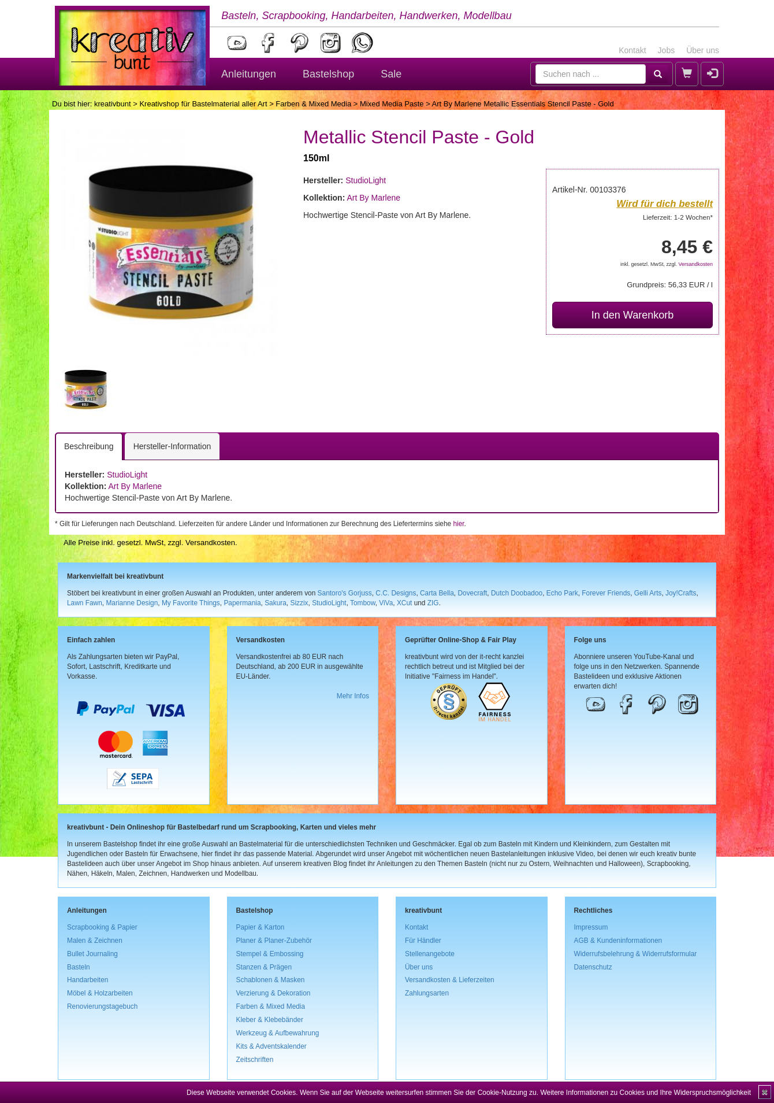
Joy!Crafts (681, 593)
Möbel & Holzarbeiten (100, 993)
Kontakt (632, 50)
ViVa (386, 603)
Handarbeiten (87, 980)
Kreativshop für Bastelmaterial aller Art (203, 103)
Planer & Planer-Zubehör (274, 941)
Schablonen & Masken (270, 980)
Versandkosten (695, 264)
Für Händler (423, 941)
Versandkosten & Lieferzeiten (449, 980)
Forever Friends (606, 593)
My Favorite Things (191, 603)
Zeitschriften (255, 1060)
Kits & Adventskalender (271, 1046)
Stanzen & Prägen (264, 967)
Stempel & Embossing (270, 954)
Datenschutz (593, 967)
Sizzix (299, 603)
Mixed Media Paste (392, 103)
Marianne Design (132, 603)
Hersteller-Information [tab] (172, 446)
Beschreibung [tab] (89, 446)
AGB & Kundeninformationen (618, 941)
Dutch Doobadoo (516, 593)
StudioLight (365, 180)
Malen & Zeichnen (94, 941)
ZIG (433, 603)
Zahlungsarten (427, 993)
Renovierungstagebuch (102, 1006)
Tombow (362, 603)
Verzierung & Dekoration (273, 993)
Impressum (591, 927)
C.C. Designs (395, 593)
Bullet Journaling (92, 954)
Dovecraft (472, 593)
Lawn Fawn (84, 603)
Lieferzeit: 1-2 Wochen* (678, 217)
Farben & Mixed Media (313, 103)
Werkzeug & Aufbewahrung (277, 1033)
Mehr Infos (353, 696)
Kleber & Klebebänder (269, 1020)
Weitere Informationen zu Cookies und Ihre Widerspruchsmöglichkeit (645, 1093)
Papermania (242, 603)
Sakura (275, 603)
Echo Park (562, 593)
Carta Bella (437, 593)
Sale (391, 74)
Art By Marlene (373, 197)
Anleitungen (248, 74)
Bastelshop (328, 74)
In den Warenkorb (632, 315)
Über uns (702, 50)
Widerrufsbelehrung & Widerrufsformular (635, 954)
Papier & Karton (260, 927)
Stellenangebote (430, 954)
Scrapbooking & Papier (102, 927)
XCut (404, 603)
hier (458, 524)
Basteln (78, 967)
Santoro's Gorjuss (345, 593)
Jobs (666, 50)
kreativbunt (112, 103)
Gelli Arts (648, 593)
